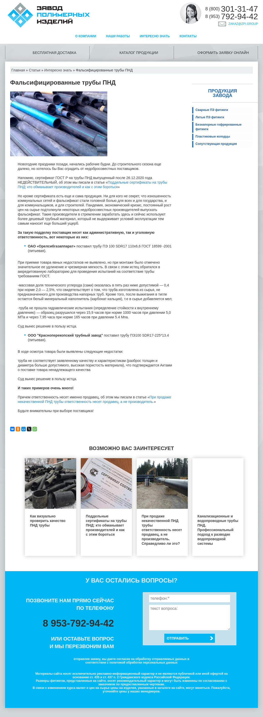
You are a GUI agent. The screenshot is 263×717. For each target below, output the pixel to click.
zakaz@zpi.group (243, 24)
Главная (18, 70)
